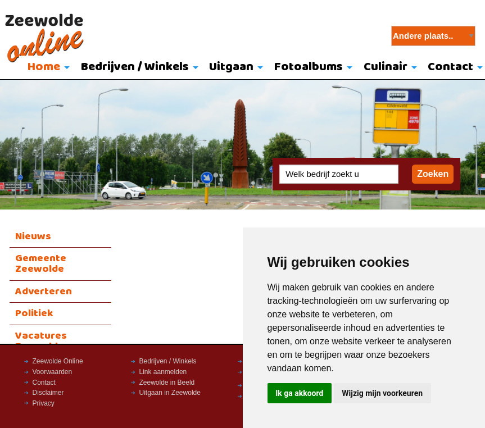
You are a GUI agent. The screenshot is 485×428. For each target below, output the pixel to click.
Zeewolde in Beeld (167, 382)
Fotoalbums (308, 67)
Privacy (44, 403)
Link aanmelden (163, 372)
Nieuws (33, 236)
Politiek (34, 313)
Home (44, 67)
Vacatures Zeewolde (41, 341)
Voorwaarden (52, 372)
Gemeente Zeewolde (40, 263)
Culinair (385, 67)
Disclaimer (48, 393)
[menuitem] (45, 68)
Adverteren (43, 291)
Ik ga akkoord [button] (299, 393)
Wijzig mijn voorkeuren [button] (382, 393)
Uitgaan (231, 67)
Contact (44, 382)
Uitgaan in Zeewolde (170, 393)
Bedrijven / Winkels (135, 67)
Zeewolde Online (58, 361)
